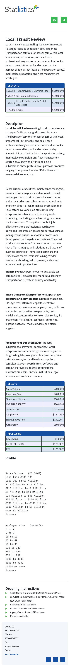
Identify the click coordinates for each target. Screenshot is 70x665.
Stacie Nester (12, 654)
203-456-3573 (12, 638)
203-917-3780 (12, 646)
